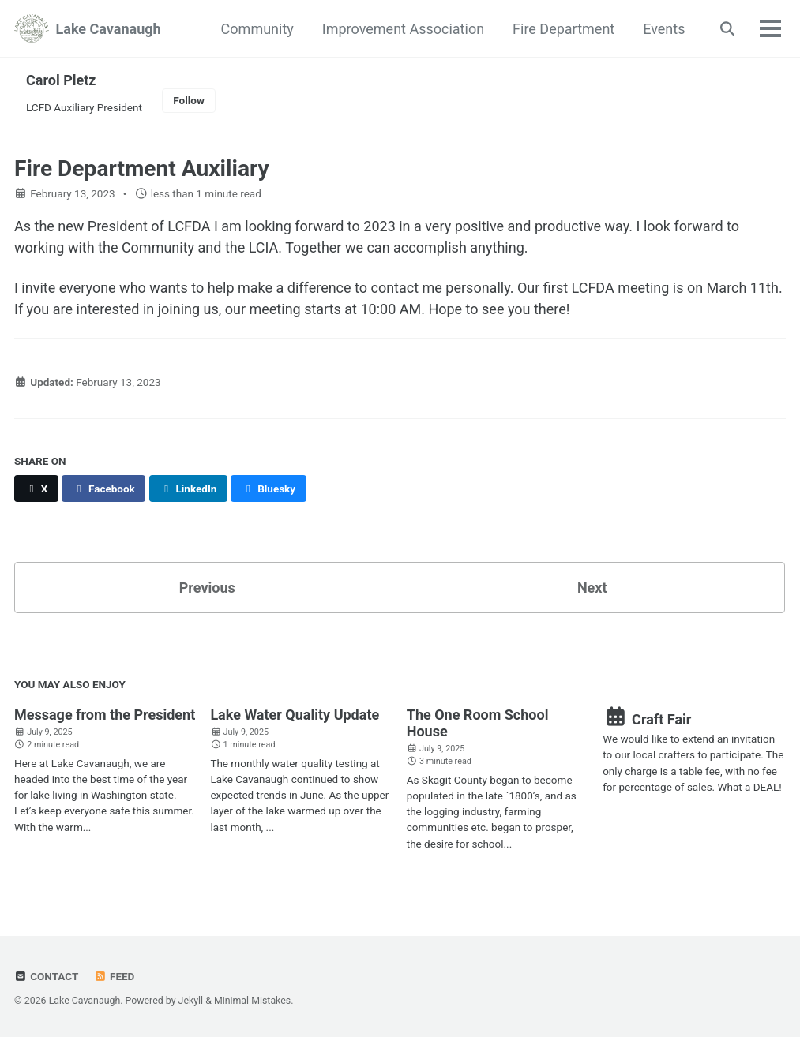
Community (257, 29)
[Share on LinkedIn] (188, 488)
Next (592, 587)
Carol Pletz (61, 80)
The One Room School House (478, 722)
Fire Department (563, 29)
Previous (207, 587)
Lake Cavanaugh (108, 29)
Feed (114, 976)
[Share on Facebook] (103, 488)
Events (664, 29)
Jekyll (191, 1000)
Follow (189, 100)
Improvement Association (403, 29)
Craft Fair (647, 719)
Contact (46, 976)
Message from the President (104, 714)
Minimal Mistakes (252, 1000)
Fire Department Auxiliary (141, 168)
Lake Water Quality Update (294, 714)
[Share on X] (36, 488)
